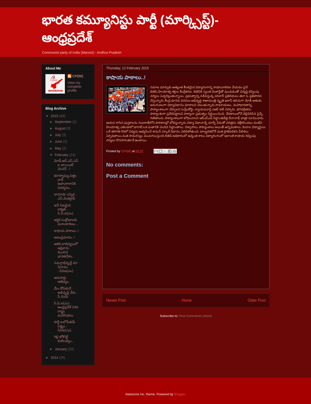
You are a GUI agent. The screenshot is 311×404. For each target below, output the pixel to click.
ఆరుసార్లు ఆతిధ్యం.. (62, 280)
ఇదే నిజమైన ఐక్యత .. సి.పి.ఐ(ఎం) (63, 209)
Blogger (179, 394)
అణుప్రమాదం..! (64, 237)
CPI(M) (77, 76)
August (60, 128)
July (58, 135)
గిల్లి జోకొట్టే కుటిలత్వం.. (63, 339)
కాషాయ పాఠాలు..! (66, 231)
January (61, 349)
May (58, 148)
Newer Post (116, 300)
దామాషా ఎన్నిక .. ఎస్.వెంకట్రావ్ (65, 196)
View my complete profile (74, 86)
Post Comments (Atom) (195, 316)
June (59, 141)
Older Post (257, 300)
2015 (55, 116)
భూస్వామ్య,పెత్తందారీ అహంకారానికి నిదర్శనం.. (65, 182)
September (63, 122)
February (62, 155)
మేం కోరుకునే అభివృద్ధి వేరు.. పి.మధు (66, 292)
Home (187, 300)
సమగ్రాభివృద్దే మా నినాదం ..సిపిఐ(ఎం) (66, 267)
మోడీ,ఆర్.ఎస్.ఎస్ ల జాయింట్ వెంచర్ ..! (66, 165)
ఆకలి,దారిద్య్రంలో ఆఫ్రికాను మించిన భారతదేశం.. (66, 250)
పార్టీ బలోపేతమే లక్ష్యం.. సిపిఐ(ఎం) (64, 326)
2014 (55, 358)
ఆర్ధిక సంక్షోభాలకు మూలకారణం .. (66, 222)
